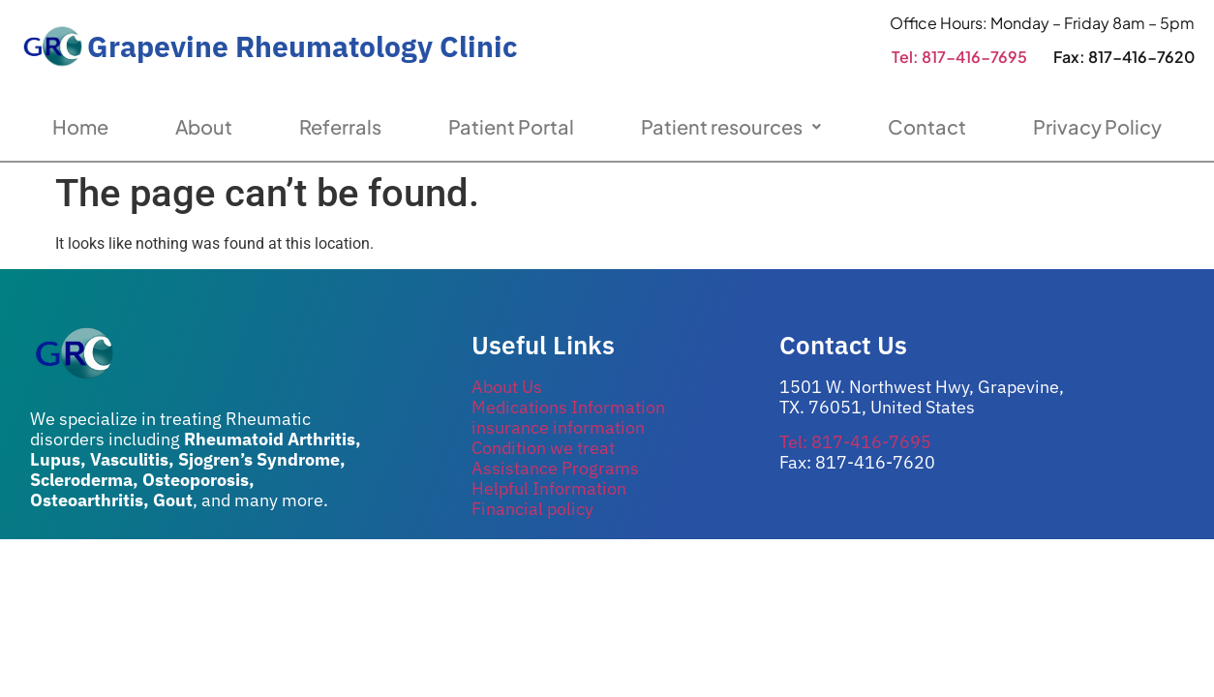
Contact (927, 126)
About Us (506, 387)
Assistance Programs (555, 468)
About (203, 126)
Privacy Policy (1097, 126)
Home (80, 126)
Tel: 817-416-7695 (959, 56)
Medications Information (568, 407)
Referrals (340, 126)
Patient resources (731, 126)
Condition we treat (543, 448)
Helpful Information (548, 488)
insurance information (558, 427)
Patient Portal (511, 126)
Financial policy (532, 509)
